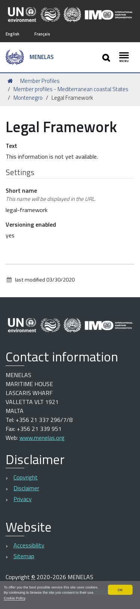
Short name (51, 194)
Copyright (25, 477)
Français (42, 34)
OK (120, 590)
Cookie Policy (14, 598)
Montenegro (28, 97)
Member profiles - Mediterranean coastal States (70, 89)
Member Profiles (40, 81)
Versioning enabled (31, 224)
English (12, 34)
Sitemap (23, 555)
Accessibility (28, 545)
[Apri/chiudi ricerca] (107, 57)
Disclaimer (26, 488)
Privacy (22, 498)
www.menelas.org (42, 437)
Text (11, 145)
